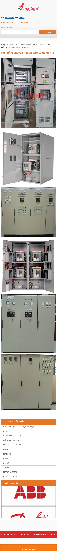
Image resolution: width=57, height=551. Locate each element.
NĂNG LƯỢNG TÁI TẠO (12, 436)
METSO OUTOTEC (10, 472)
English (21, 18)
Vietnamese (9, 18)
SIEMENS (7, 468)
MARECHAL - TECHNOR (12, 445)
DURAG (6, 459)
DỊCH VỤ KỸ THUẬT (10, 477)
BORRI (5, 449)
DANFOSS (7, 431)
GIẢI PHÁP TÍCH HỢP (11, 440)
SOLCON (6, 463)
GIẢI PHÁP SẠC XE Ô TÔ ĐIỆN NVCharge (18, 427)
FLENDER (7, 454)
